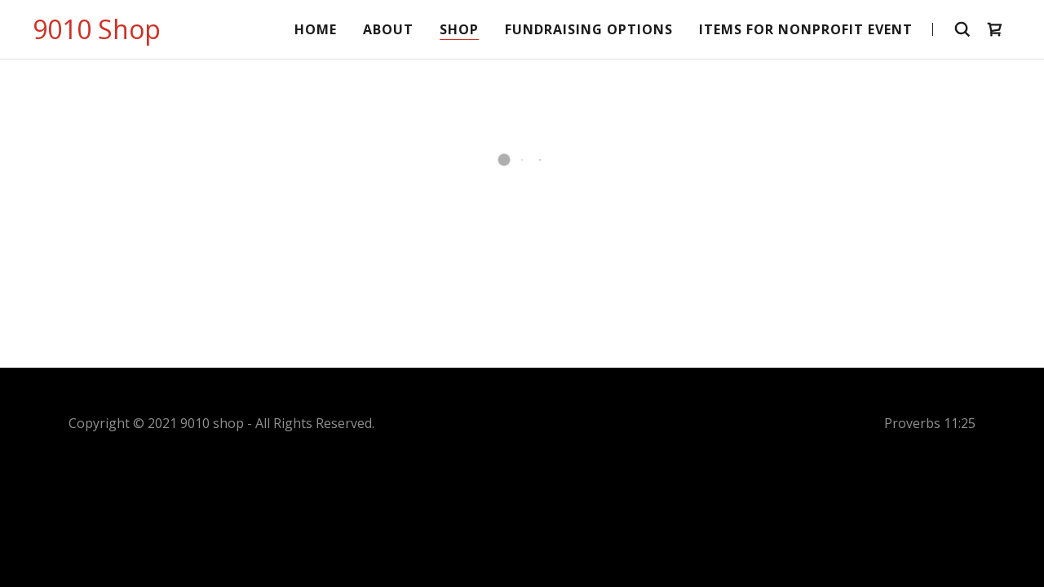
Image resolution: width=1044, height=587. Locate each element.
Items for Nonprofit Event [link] (806, 29)
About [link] (388, 29)
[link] (97, 34)
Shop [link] (459, 29)
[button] (995, 29)
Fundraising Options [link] (589, 29)
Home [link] (315, 29)
